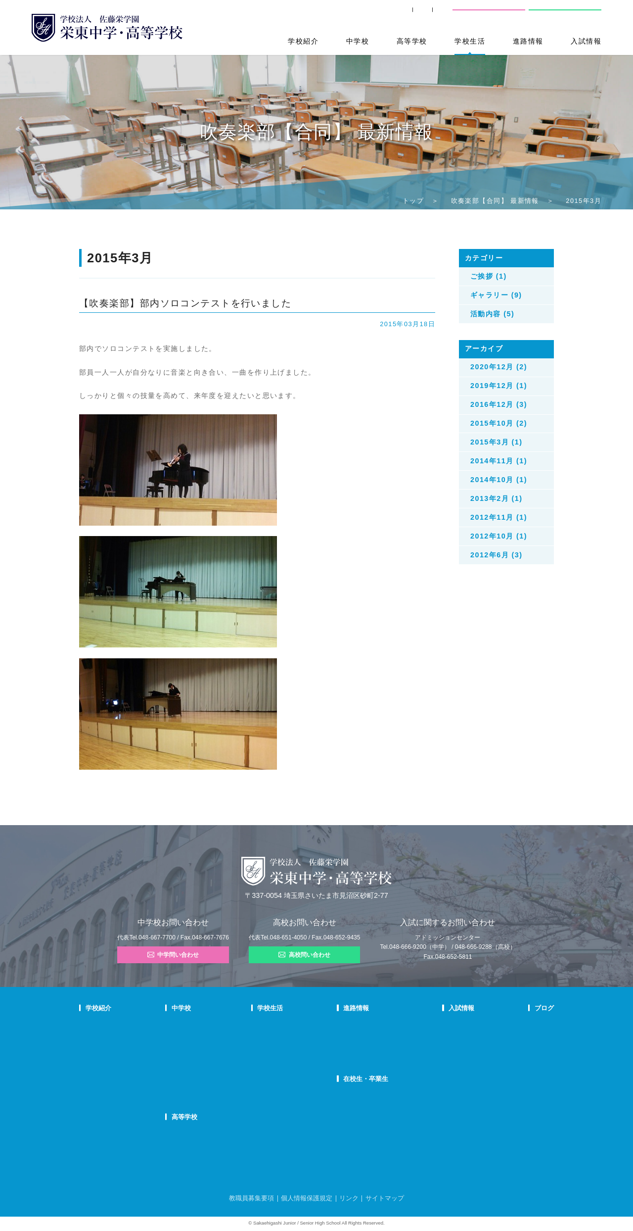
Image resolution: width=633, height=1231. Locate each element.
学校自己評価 (102, 1113)
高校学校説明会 (450, 1063)
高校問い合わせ (564, 14)
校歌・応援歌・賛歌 (110, 1063)
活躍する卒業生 (364, 1050)
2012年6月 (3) (496, 555)
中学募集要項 (447, 1037)
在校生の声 (216, 1050)
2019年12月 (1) (498, 386)
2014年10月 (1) (498, 480)
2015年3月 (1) (496, 442)
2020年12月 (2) (498, 367)
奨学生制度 (444, 1088)
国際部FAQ (216, 1088)
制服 (281, 1050)
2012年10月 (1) (498, 536)
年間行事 (287, 1025)
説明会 (518, 1050)
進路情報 (528, 41)
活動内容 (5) (492, 314)
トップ (413, 200)
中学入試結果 (447, 1050)
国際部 (211, 1075)
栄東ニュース (526, 1025)
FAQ (208, 1063)
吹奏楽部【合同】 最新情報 (495, 200)
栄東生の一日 (219, 1037)
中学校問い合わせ (489, 14)
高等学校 (412, 41)
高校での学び (219, 1133)
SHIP (331, 14)
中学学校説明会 (450, 1025)
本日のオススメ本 (532, 1088)
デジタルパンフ (105, 1101)
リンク (349, 1198)
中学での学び (219, 1025)
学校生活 (469, 41)
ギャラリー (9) (496, 295)
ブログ (520, 1008)
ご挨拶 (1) (488, 276)
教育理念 (96, 1037)
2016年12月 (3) (498, 404)
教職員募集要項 (251, 1198)
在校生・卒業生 (367, 1079)
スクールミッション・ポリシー (124, 1050)
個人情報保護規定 (306, 1198)
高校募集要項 (447, 1075)
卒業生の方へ (378, 14)
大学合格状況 (361, 1037)
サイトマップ (384, 1198)
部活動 (518, 1075)
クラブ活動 (290, 1037)
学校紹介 (303, 41)
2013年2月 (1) (496, 498)
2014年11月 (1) (498, 461)
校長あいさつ (102, 1025)
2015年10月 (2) (498, 423)
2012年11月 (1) (498, 517)
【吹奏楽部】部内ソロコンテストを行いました (185, 303)
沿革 (91, 1075)
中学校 (357, 41)
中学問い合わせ (173, 954)
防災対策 (96, 1088)
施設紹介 (287, 1063)
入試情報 (586, 41)
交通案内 (430, 14)
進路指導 (356, 1025)
